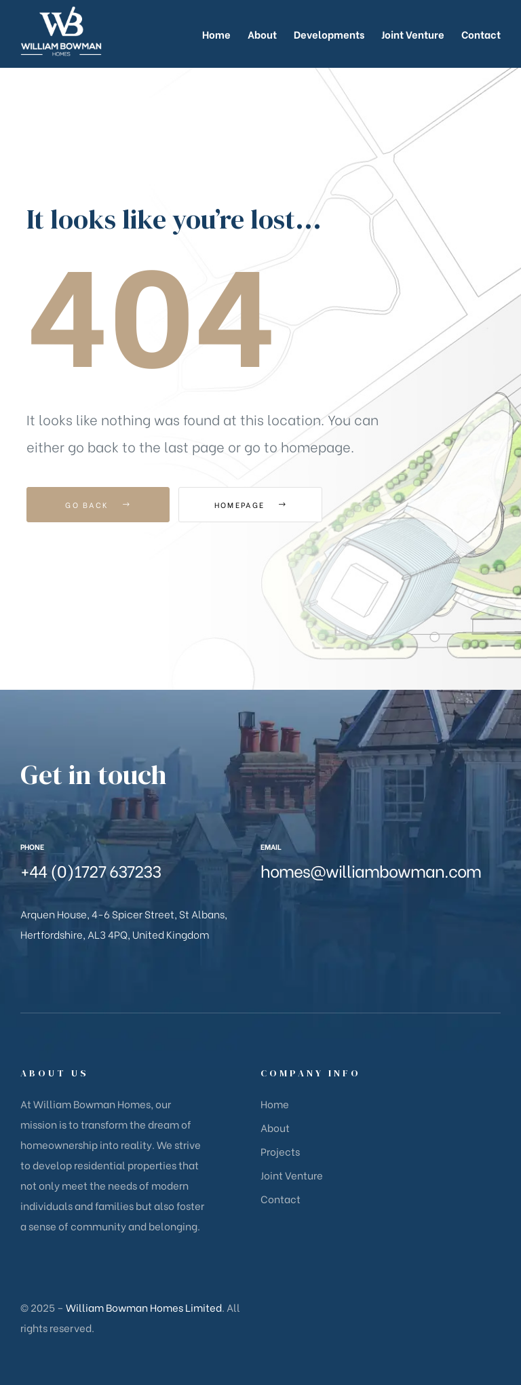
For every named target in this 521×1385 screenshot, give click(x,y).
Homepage (253, 504)
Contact (280, 1198)
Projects (280, 1151)
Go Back (98, 504)
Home (274, 1103)
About (275, 1127)
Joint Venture (291, 1174)
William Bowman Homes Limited (144, 1307)
